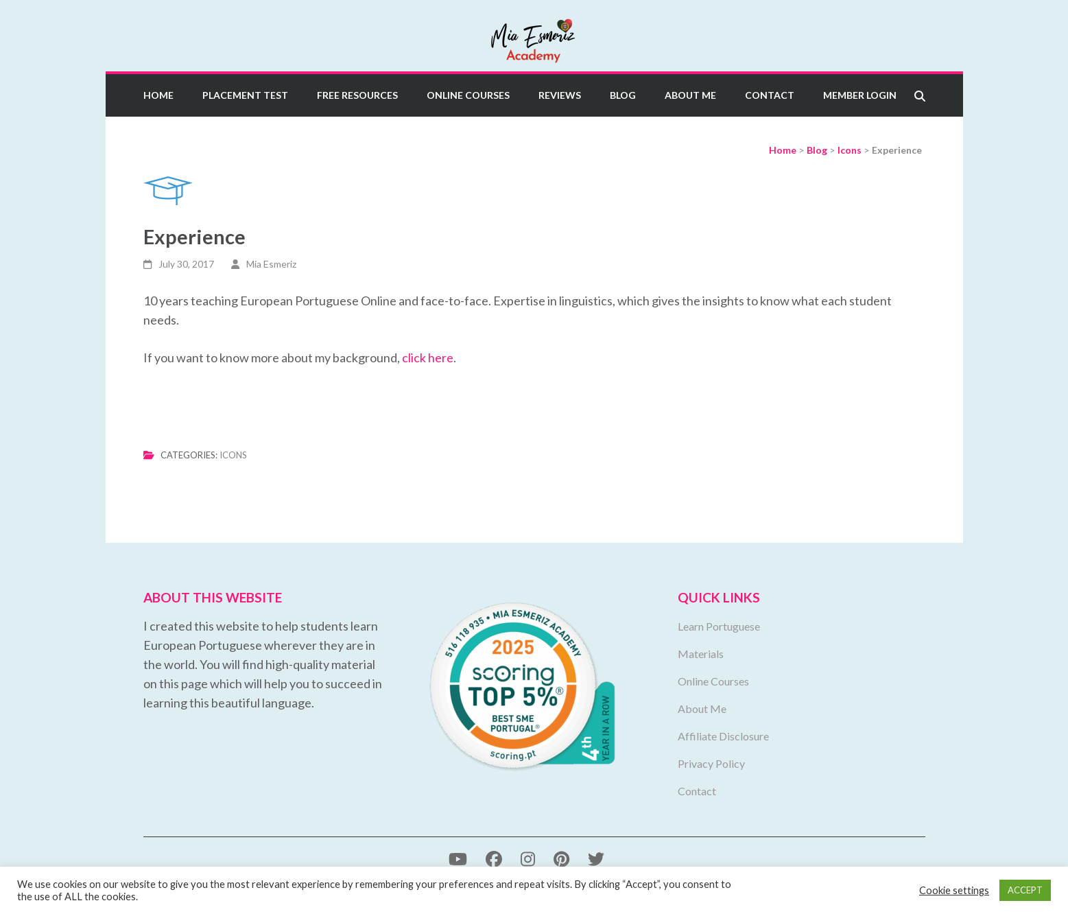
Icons (233, 454)
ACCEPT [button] (1025, 889)
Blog (623, 95)
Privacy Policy (711, 763)
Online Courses (468, 95)
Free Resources (357, 95)
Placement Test (245, 95)
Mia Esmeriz (271, 264)
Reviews (559, 95)
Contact (769, 95)
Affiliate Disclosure (723, 735)
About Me (690, 95)
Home (158, 95)
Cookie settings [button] (954, 890)
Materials (701, 653)
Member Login (860, 95)
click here (427, 357)
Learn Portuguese (719, 626)
